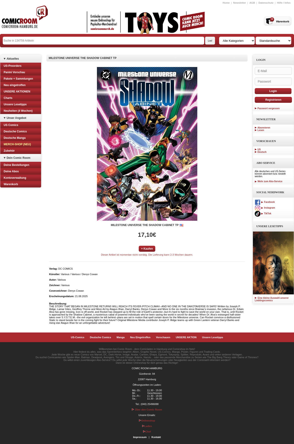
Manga (121, 337)
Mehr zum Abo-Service (268, 181)
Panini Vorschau (14, 72)
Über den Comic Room (147, 409)
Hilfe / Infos (284, 2)
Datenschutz (265, 2)
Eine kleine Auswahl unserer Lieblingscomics (272, 299)
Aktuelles (13, 58)
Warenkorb (11, 184)
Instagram (265, 208)
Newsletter (239, 2)
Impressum (140, 437)
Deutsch (261, 152)
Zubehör (9, 150)
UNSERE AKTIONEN (17, 91)
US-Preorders (12, 65)
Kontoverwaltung (15, 177)
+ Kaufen (147, 248)
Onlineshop (147, 420)
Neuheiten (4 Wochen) (18, 110)
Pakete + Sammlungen (18, 78)
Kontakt (156, 437)
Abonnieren (263, 127)
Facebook (265, 202)
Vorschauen (163, 337)
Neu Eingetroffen (140, 337)
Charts (8, 98)
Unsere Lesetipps (15, 104)
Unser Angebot (16, 118)
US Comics (11, 125)
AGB (252, 2)
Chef (147, 431)
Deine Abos (11, 171)
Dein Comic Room (18, 157)
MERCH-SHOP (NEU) (17, 144)
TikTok (263, 213)
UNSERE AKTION (186, 337)
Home (226, 2)
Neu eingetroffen (14, 85)
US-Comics (78, 337)
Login (273, 91)
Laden (147, 426)
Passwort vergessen (268, 108)
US (259, 149)
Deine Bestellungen (16, 165)
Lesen (260, 130)
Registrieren (273, 99)
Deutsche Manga (14, 138)
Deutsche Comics (15, 131)
